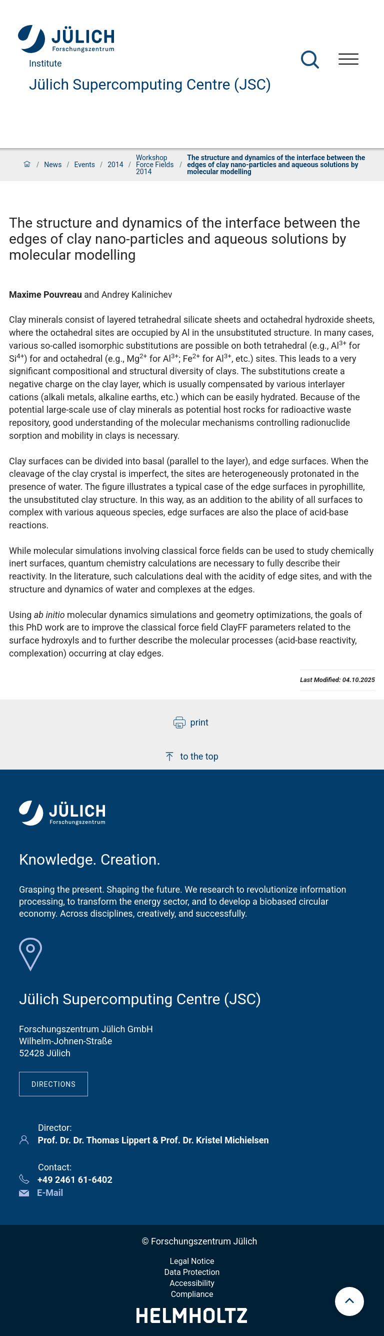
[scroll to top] (349, 1301)
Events (84, 164)
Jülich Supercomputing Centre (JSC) (150, 84)
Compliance (192, 1294)
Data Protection (192, 1272)
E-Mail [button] (50, 1192)
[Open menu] (348, 60)
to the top (191, 757)
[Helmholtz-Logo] (191, 1319)
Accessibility (192, 1283)
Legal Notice (192, 1261)
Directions (54, 1084)
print (191, 723)
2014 (115, 164)
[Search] (310, 60)
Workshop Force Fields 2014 (155, 164)
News (53, 164)
